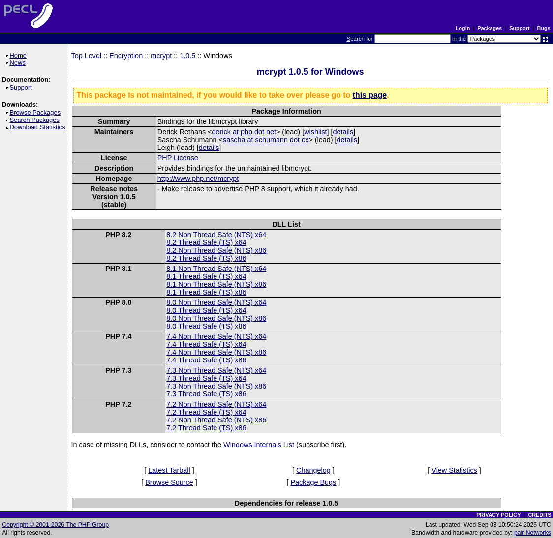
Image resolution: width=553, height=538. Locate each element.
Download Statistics (38, 127)
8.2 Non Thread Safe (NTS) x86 (216, 250)
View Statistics (454, 470)
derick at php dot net (244, 132)
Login (463, 28)
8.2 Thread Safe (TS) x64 (206, 242)
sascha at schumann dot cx (265, 140)
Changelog (313, 470)
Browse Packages (36, 112)
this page (370, 95)
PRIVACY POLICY (498, 515)
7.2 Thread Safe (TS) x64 (206, 412)
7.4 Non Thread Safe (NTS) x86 (216, 352)
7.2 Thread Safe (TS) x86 (206, 428)
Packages (489, 28)
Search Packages (36, 119)
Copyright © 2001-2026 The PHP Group (55, 524)
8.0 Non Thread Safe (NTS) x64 (216, 302)
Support (519, 28)
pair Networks (532, 532)
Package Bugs (314, 482)
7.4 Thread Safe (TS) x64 (206, 344)
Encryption (126, 56)
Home (19, 55)
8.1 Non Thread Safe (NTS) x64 (216, 268)
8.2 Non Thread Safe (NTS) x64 (216, 235)
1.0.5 (187, 56)
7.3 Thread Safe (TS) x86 (206, 394)
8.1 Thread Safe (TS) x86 (206, 292)
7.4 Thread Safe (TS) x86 (206, 360)
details (343, 132)
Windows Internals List (258, 444)
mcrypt (161, 56)
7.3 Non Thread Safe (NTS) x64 (216, 370)
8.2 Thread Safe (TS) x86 (206, 258)
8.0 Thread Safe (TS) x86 (206, 326)
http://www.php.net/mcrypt (198, 178)
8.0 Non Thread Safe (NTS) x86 (216, 318)
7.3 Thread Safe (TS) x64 (206, 378)
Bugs (544, 28)
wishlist (315, 132)
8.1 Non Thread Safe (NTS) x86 (216, 284)
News (19, 62)
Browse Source (169, 482)
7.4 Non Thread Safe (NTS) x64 (216, 336)
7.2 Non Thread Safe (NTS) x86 (216, 420)
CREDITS (539, 515)
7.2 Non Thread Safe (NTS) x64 (216, 404)
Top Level (86, 56)
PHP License (177, 158)
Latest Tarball (169, 470)
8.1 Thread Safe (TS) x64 (206, 276)
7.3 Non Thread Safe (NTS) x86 (216, 386)
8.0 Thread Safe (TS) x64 (206, 310)
